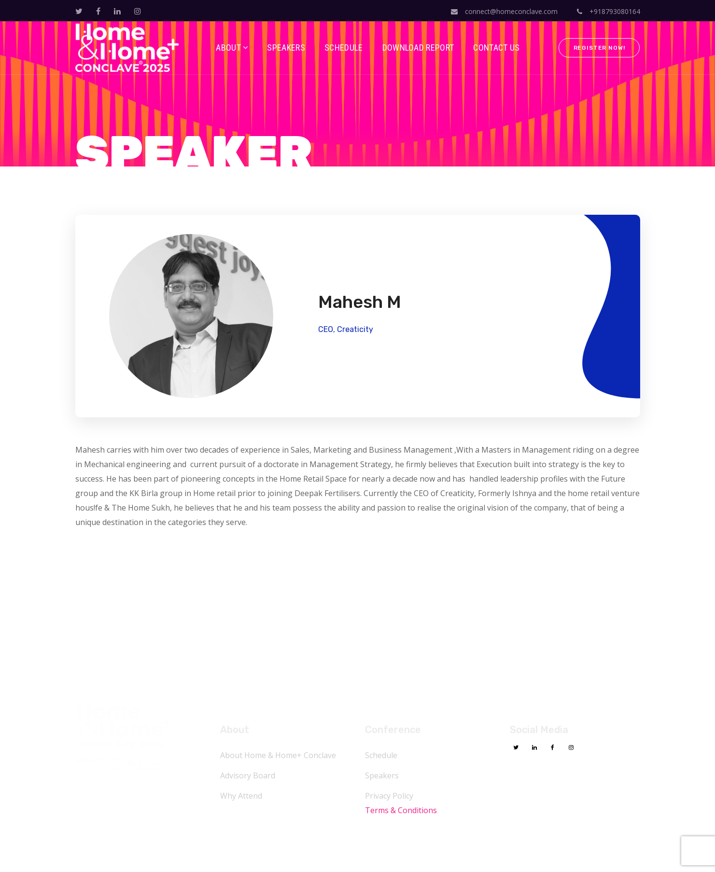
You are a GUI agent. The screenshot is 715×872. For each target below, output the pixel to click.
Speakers (382, 775)
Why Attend (241, 795)
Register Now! (599, 47)
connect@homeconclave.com (504, 11)
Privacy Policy (389, 795)
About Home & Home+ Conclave (278, 755)
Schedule (381, 755)
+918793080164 (608, 11)
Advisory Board (247, 775)
